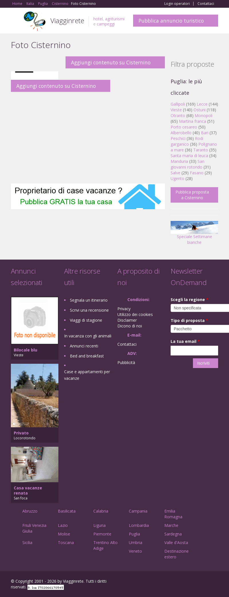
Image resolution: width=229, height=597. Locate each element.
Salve (175, 172)
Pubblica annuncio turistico (171, 20)
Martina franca (192, 121)
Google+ (187, 582)
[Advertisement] (88, 138)
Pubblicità (126, 362)
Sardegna (173, 534)
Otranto (178, 115)
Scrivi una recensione (89, 310)
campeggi (106, 24)
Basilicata (67, 511)
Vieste (176, 109)
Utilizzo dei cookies (135, 314)
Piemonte (102, 534)
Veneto (135, 551)
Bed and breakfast (87, 356)
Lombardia (139, 525)
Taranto (200, 150)
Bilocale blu (25, 350)
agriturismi (115, 18)
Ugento (177, 178)
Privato (21, 433)
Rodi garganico (187, 141)
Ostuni (200, 109)
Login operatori (177, 4)
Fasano (197, 172)
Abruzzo (29, 511)
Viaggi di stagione (86, 320)
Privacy (124, 308)
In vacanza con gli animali (87, 336)
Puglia (134, 534)
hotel (98, 18)
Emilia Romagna (173, 513)
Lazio (63, 525)
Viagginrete (67, 20)
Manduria (179, 161)
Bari (204, 132)
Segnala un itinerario (89, 300)
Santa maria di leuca (189, 155)
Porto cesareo (184, 127)
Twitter (201, 582)
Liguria (99, 525)
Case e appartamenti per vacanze (87, 375)
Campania (138, 511)
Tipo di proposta (189, 320)
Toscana (66, 542)
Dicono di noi (129, 326)
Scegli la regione (189, 299)
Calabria (100, 511)
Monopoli (203, 115)
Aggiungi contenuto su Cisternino (111, 62)
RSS (215, 582)
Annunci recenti (84, 346)
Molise (64, 534)
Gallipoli (178, 104)
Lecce (202, 104)
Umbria (135, 542)
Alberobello (181, 132)
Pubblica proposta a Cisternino (192, 194)
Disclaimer (127, 320)
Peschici (178, 138)
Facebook (175, 582)
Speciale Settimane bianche (194, 234)
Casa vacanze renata (28, 490)
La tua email (185, 341)
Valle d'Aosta (176, 542)
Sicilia (27, 542)
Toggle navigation (16, 21)
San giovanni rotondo (187, 164)
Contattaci (206, 4)
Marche (171, 525)
